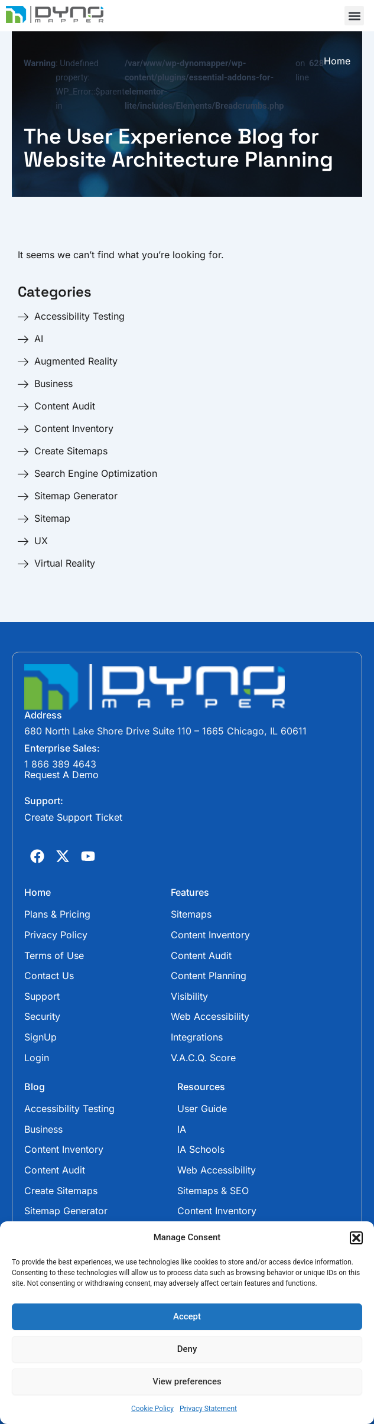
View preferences (186, 1381)
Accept (187, 1316)
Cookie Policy (152, 1409)
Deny (187, 1349)
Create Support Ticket (73, 817)
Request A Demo (61, 775)
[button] (356, 1238)
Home (337, 61)
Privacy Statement (208, 1409)
